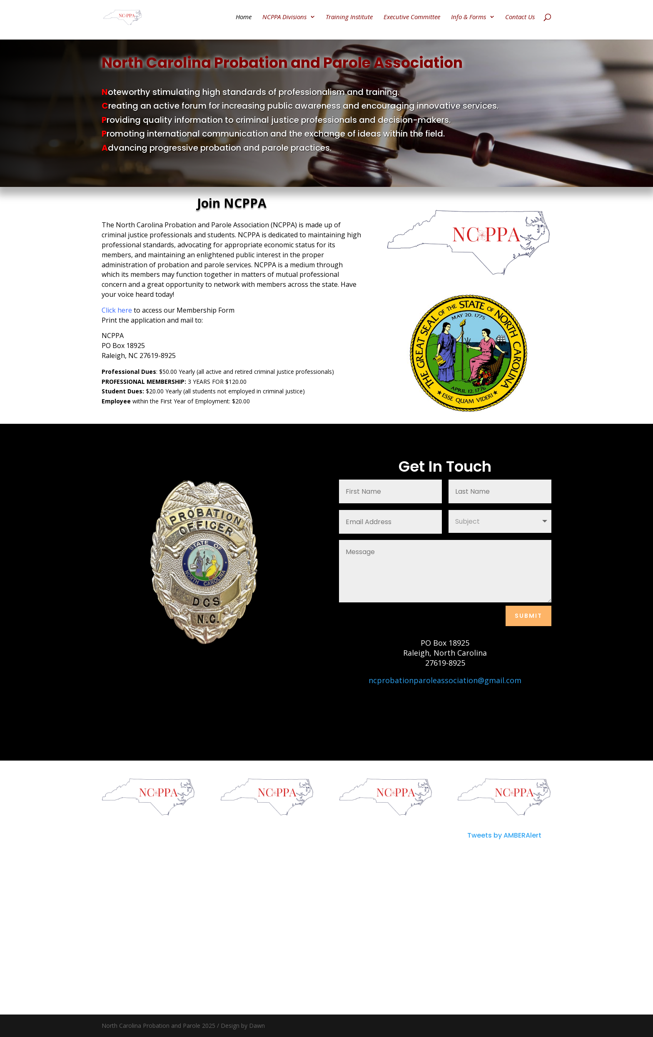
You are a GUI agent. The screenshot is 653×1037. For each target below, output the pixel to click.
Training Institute (349, 17)
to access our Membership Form (168, 310)
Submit (528, 616)
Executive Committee (412, 17)
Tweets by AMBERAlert (504, 835)
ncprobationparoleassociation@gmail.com (445, 680)
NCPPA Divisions (284, 17)
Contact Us (520, 17)
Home (244, 17)
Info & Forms (468, 17)
